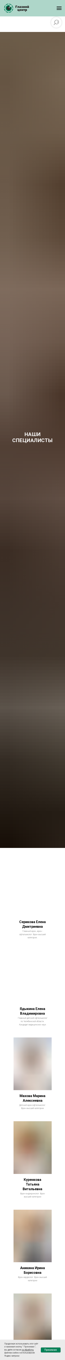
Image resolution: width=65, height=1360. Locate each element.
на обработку (28, 1350)
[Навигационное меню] (59, 8)
